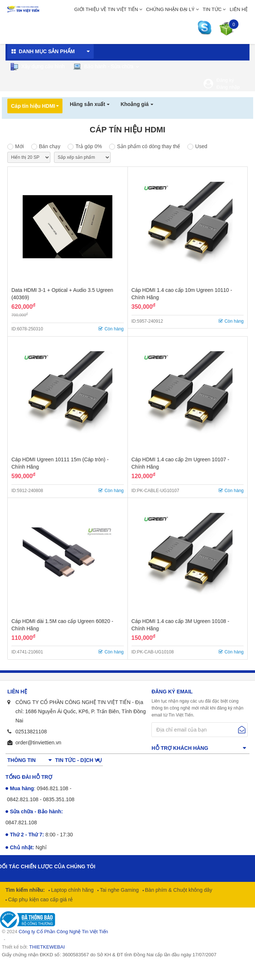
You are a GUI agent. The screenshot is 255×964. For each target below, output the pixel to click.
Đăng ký (225, 80)
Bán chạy (50, 146)
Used (201, 146)
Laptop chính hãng (72, 890)
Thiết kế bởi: (33, 947)
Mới (19, 146)
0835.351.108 (59, 799)
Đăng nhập (228, 87)
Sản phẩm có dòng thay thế (148, 146)
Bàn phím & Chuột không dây (178, 890)
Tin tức (212, 9)
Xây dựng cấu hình (37, 66)
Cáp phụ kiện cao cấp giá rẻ (40, 899)
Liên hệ (239, 9)
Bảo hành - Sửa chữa (103, 66)
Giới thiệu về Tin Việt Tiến (106, 9)
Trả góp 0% (88, 146)
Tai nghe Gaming (118, 890)
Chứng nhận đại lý (170, 9)
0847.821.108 (21, 822)
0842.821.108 (23, 799)
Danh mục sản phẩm (47, 51)
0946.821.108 (52, 788)
